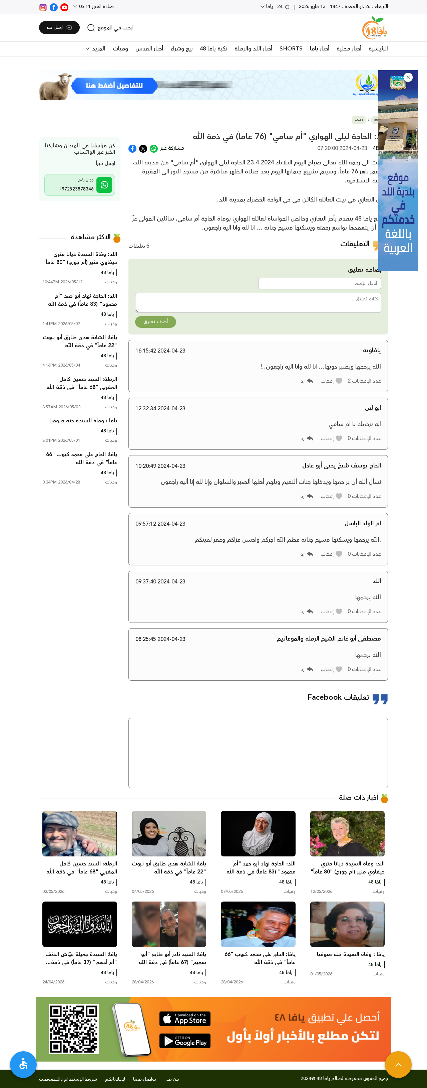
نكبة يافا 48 (213, 48)
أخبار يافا (319, 48)
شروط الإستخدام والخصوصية (68, 1079)
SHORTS (291, 48)
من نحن (171, 1079)
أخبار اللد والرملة (253, 48)
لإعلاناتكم (115, 1079)
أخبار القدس (149, 48)
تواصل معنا (144, 1079)
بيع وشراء (181, 48)
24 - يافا (278, 6)
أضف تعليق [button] (155, 321)
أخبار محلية (349, 48)
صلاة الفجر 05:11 (96, 6)
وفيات (120, 48)
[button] (408, 77)
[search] (110, 27)
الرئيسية (378, 48)
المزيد (97, 48)
